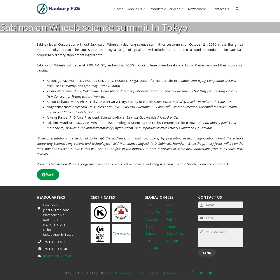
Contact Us (220, 9)
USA (148, 205)
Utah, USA (152, 212)
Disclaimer (172, 273)
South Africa (175, 233)
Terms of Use (155, 273)
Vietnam (172, 241)
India (169, 205)
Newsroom (199, 8)
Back (48, 174)
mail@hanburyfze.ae (57, 256)
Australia (151, 219)
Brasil (149, 226)
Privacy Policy (123, 273)
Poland (171, 219)
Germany (151, 248)
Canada (150, 233)
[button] (237, 8)
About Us (137, 8)
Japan (170, 212)
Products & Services (168, 8)
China (149, 241)
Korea (170, 226)
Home (119, 9)
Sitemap (139, 273)
